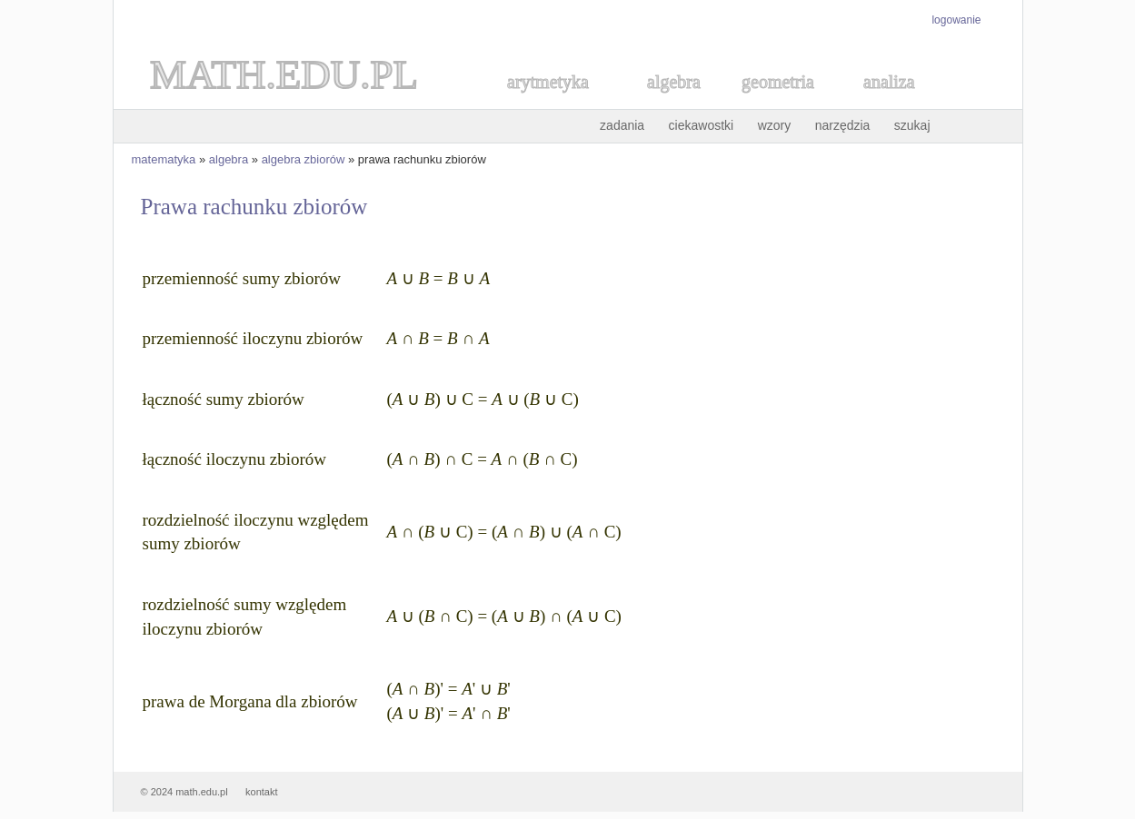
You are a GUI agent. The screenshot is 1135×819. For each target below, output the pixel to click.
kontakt (261, 791)
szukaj (912, 125)
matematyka (164, 159)
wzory (775, 125)
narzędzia (843, 125)
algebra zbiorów (303, 159)
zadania (622, 125)
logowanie (956, 20)
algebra (228, 159)
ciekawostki (701, 125)
